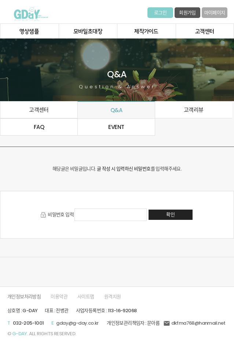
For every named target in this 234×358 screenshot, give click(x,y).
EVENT (116, 127)
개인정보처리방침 (24, 296)
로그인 (160, 12)
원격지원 (112, 296)
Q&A (116, 110)
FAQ (39, 127)
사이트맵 (85, 296)
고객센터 (39, 110)
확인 (170, 214)
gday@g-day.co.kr (77, 323)
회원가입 (187, 12)
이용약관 (59, 296)
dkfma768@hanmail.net (194, 323)
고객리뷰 (194, 110)
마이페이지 (214, 12)
